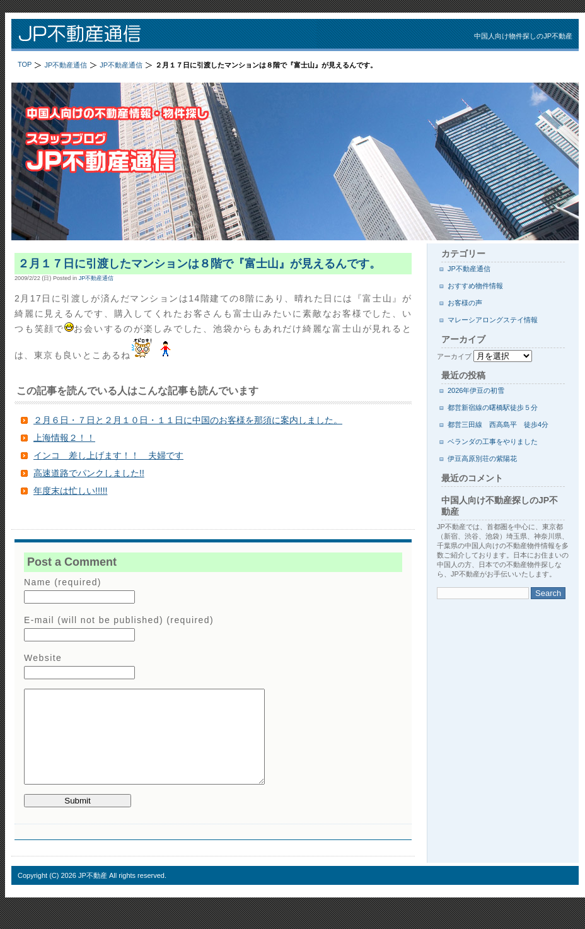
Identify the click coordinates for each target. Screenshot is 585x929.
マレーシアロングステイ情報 (493, 320)
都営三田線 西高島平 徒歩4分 (498, 424)
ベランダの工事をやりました (493, 441)
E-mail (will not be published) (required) (119, 620)
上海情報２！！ (64, 438)
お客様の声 (465, 303)
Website (43, 658)
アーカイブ (454, 356)
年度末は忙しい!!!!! (70, 491)
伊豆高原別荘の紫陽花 (482, 458)
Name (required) (62, 582)
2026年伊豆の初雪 (476, 390)
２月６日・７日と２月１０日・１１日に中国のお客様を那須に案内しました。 (187, 420)
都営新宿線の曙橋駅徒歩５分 (493, 407)
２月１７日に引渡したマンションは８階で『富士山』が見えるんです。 (199, 263)
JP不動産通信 (175, 35)
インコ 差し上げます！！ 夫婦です (108, 455)
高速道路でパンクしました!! (88, 473)
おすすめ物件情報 (475, 285)
